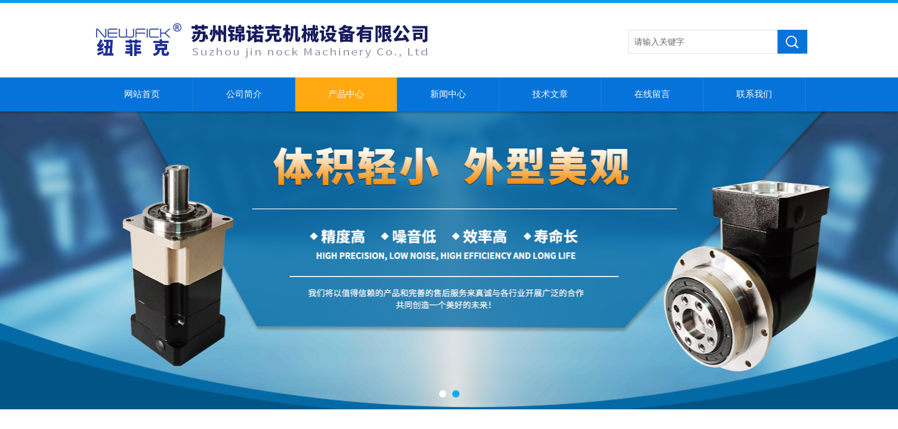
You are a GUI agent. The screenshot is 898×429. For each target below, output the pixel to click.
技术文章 (550, 94)
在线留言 (652, 94)
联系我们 (754, 94)
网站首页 (142, 94)
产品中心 (346, 94)
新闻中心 (448, 94)
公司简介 (244, 94)
